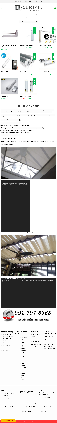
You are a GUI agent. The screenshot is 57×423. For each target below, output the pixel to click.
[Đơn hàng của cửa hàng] (28, 21)
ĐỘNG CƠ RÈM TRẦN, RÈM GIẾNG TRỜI (8, 46)
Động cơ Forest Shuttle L (27, 45)
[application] (15, 206)
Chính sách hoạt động (24, 344)
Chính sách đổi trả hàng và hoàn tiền (23, 367)
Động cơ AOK (4, 96)
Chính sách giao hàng (24, 350)
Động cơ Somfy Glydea (45, 45)
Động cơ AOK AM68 (44, 71)
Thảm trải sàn (35, 341)
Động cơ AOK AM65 (25, 96)
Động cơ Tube (5, 71)
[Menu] (2, 8)
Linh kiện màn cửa (36, 339)
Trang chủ (19, 14)
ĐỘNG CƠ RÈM (26, 14)
